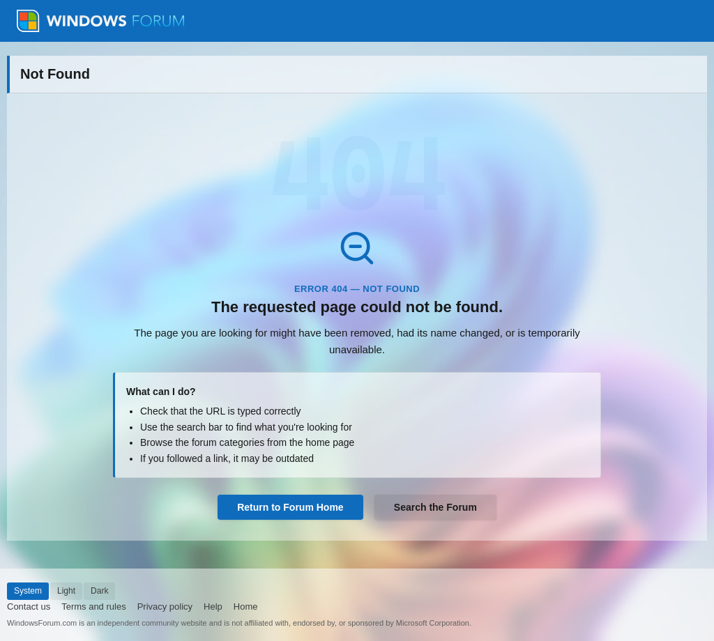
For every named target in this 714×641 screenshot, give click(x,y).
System (28, 591)
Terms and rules (93, 606)
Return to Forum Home (290, 507)
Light (66, 591)
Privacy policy (164, 606)
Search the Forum (435, 507)
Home (246, 606)
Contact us (28, 606)
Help (213, 606)
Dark (99, 591)
